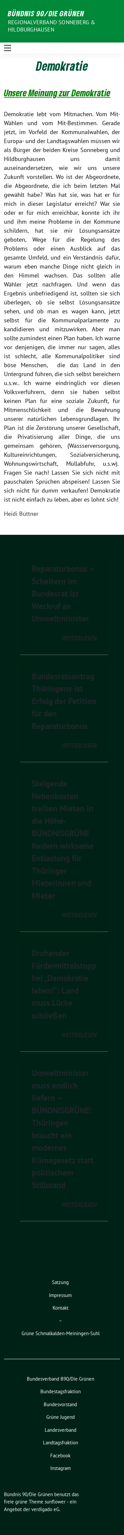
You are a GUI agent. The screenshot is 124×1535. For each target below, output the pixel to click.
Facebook (60, 1455)
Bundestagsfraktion (60, 1391)
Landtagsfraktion (60, 1442)
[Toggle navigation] (7, 48)
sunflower (55, 1501)
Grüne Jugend (60, 1417)
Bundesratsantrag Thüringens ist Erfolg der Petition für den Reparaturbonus (64, 701)
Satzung (60, 1282)
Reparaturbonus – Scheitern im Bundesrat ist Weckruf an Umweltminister (63, 593)
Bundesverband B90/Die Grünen (60, 1379)
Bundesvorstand (60, 1404)
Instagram (60, 1468)
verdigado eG (45, 1509)
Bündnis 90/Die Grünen (46, 13)
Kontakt (60, 1308)
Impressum (60, 1295)
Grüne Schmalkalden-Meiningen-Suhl (60, 1333)
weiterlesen (79, 638)
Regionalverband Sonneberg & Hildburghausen (51, 26)
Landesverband (60, 1430)
